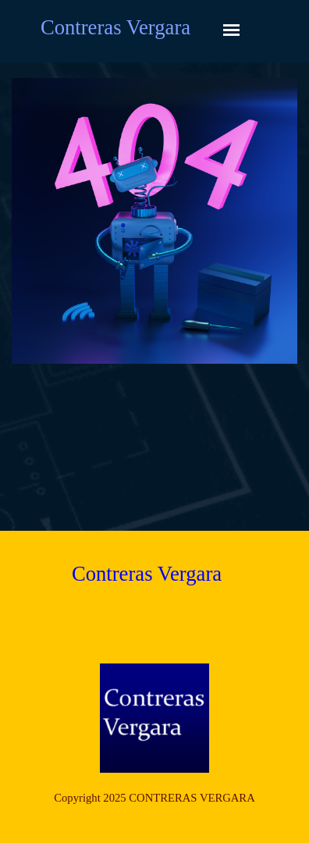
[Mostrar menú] (231, 30)
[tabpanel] (154, 797)
